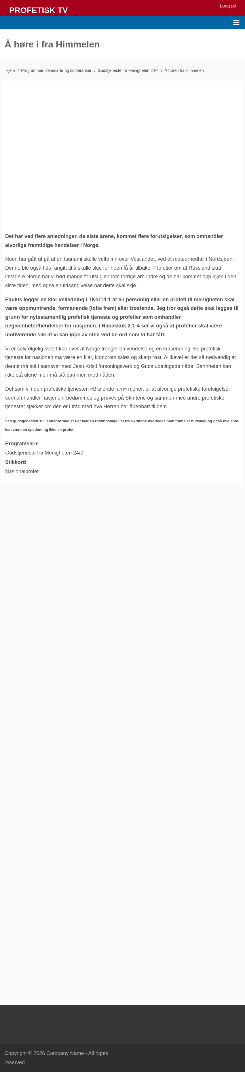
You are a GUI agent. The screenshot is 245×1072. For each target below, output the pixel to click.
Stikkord (15, 462)
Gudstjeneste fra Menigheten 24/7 (128, 70)
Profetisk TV (38, 10)
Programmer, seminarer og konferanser (56, 70)
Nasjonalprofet (22, 471)
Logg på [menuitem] (228, 5)
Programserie (22, 443)
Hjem (10, 70)
